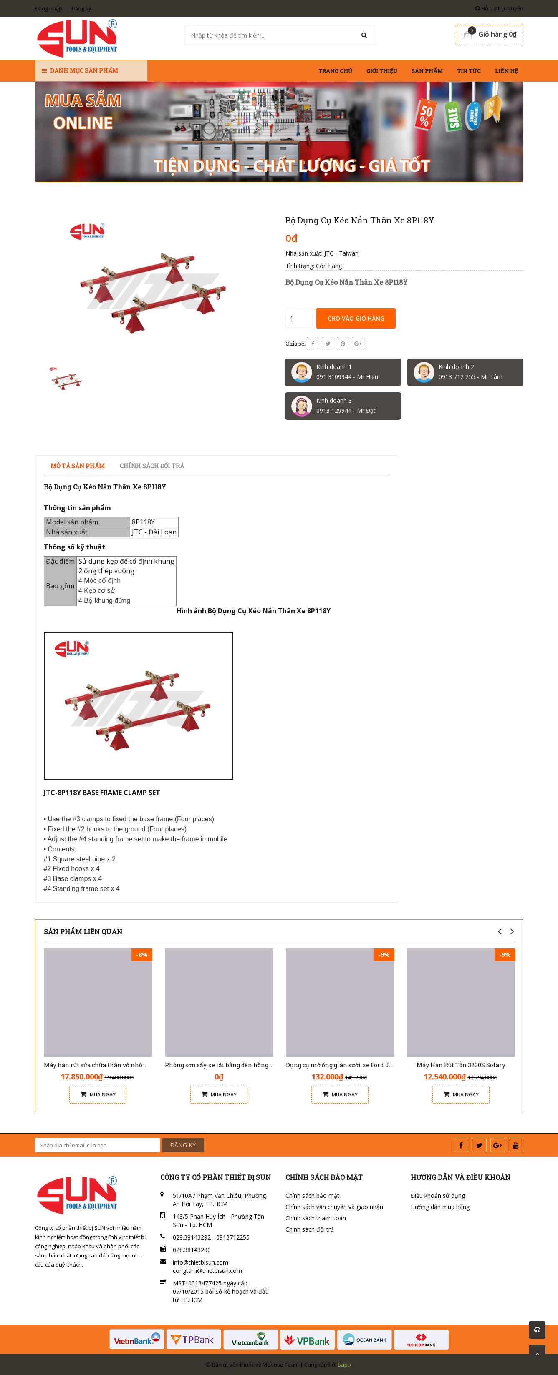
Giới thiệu (381, 71)
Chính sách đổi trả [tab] (152, 466)
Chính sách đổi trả (309, 1229)
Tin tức (469, 71)
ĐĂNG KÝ (183, 1145)
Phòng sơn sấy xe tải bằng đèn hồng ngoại (225, 1065)
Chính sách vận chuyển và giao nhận (334, 1207)
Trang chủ (335, 71)
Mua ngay (98, 1094)
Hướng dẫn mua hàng (440, 1207)
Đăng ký (81, 8)
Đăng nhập (48, 8)
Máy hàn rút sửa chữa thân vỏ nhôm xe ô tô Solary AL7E (125, 1065)
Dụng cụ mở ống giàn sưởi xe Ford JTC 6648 (349, 1065)
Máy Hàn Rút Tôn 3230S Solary (461, 1065)
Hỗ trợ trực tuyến (499, 8)
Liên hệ (506, 71)
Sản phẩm (427, 71)
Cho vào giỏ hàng (356, 318)
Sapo (344, 1364)
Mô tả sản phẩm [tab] (77, 466)
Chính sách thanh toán (315, 1218)
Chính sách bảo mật (312, 1195)
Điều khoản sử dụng (438, 1195)
